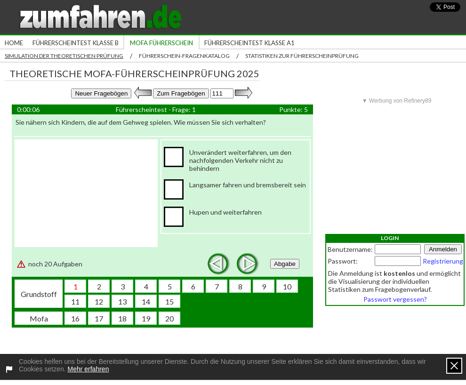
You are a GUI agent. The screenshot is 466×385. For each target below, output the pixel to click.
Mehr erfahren (88, 369)
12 (99, 301)
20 (169, 318)
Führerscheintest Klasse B (75, 43)
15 (169, 301)
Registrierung (443, 261)
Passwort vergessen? (395, 299)
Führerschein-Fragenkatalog (184, 55)
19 (146, 318)
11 (75, 301)
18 (122, 318)
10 (287, 286)
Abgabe (285, 263)
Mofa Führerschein (161, 43)
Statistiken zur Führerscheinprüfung (302, 55)
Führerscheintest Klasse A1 (249, 43)
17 (99, 318)
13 (122, 301)
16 (75, 318)
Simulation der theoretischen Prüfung (64, 55)
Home (14, 43)
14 (146, 301)
